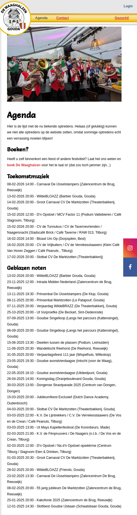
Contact (62, 18)
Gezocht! (122, 18)
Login (128, 6)
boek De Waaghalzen (24, 165)
